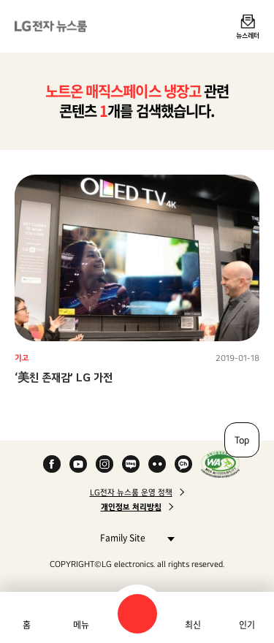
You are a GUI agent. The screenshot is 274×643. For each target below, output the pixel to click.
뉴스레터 (247, 35)
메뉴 (81, 624)
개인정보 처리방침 (131, 507)
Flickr (157, 464)
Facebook (52, 464)
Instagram (104, 464)
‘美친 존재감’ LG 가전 (64, 377)
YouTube (78, 464)
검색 (137, 614)
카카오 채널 (183, 464)
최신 (193, 624)
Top (242, 440)
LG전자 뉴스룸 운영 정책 (131, 492)
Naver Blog (131, 464)
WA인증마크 (220, 464)
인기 (247, 624)
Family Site (133, 537)
